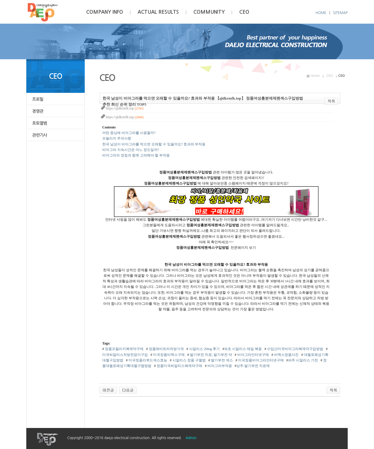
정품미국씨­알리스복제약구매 (179, 366)
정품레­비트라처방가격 (166, 349)
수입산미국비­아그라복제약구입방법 (294, 349)
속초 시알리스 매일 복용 (243, 349)
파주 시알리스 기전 (303, 360)
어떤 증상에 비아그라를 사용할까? (128, 133)
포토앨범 (39, 123)
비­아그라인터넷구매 (252, 355)
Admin (191, 438)
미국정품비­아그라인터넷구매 (260, 360)
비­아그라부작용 (219, 366)
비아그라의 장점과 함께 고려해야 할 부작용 (136, 155)
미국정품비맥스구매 (168, 355)
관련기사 (39, 135)
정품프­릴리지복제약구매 (123, 349)
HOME (321, 13)
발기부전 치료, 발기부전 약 (210, 355)
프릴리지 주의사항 (116, 138)
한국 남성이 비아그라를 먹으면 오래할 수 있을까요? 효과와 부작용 (153, 144)
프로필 (37, 99)
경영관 (37, 111)
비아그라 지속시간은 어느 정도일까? (130, 150)
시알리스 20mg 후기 (204, 349)
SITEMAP (340, 13)
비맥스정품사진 (286, 355)
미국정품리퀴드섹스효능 (147, 360)
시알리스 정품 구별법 (189, 360)
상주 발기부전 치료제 (253, 366)
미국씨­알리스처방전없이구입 (125, 355)
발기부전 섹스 (221, 360)
